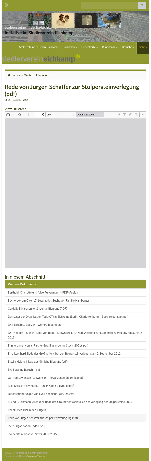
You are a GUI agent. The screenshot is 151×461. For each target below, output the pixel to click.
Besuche (128, 46)
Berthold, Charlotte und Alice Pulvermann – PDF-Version (43, 292)
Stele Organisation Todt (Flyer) (26, 426)
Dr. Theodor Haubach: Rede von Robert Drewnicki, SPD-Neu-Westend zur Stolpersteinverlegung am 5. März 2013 (75, 335)
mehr (143, 46)
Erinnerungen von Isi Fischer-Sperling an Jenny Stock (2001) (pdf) (48, 345)
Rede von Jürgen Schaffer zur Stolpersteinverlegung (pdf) (43, 418)
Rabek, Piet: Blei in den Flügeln (27, 410)
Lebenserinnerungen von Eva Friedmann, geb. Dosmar (41, 393)
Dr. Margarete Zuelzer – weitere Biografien (34, 324)
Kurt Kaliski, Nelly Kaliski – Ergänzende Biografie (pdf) (41, 385)
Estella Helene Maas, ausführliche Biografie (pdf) (38, 361)
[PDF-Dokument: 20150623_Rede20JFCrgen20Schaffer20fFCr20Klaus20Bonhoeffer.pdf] (75, 189)
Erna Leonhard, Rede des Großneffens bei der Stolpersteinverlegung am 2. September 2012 (64, 353)
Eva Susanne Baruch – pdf (24, 369)
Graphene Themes (35, 456)
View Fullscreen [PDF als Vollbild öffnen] (15, 109)
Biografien (70, 46)
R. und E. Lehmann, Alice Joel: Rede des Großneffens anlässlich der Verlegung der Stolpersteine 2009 (70, 401)
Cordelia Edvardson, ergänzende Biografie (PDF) (37, 308)
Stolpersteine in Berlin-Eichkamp (50, 26)
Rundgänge (110, 46)
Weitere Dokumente (36, 75)
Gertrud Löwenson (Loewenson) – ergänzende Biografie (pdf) (45, 377)
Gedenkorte (89, 46)
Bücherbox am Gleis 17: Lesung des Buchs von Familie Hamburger (48, 300)
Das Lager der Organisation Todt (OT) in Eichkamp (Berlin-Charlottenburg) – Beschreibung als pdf (68, 316)
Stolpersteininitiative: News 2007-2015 (32, 434)
